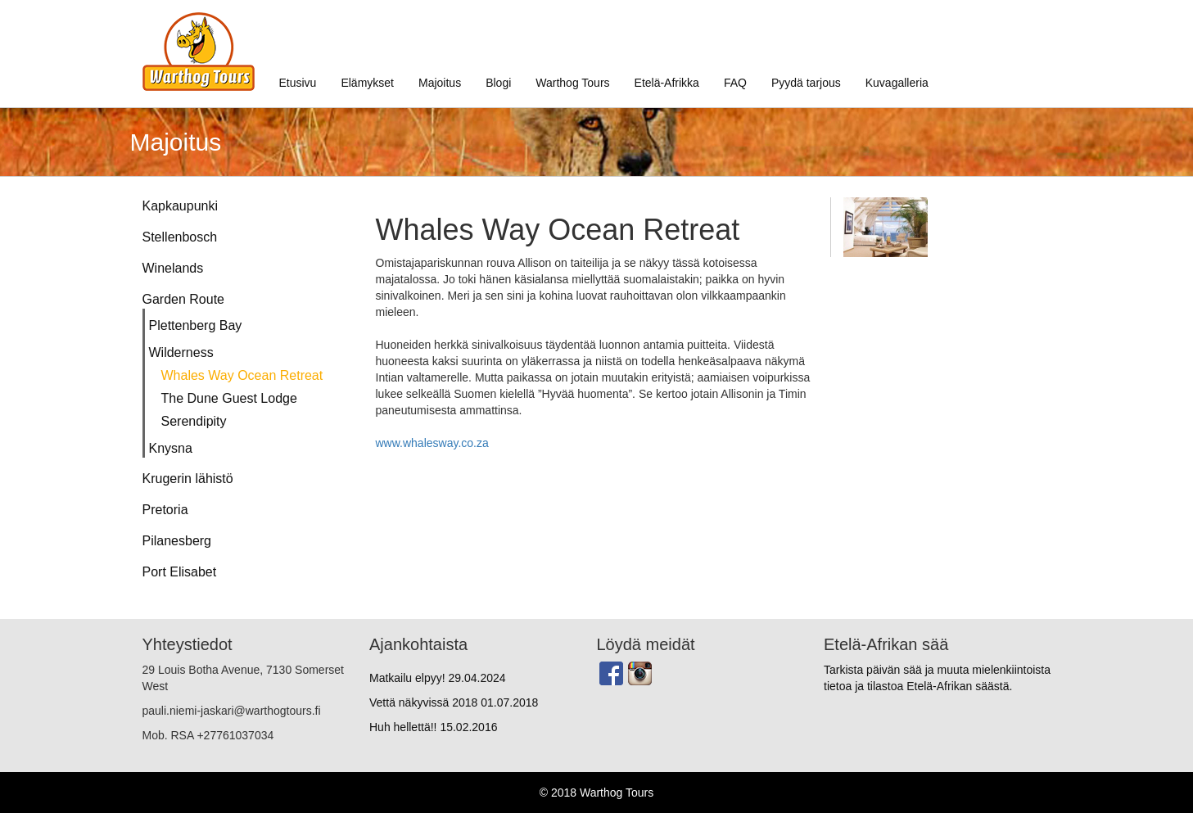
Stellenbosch (180, 237)
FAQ (735, 82)
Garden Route (183, 299)
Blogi (498, 82)
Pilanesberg (177, 541)
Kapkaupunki (180, 206)
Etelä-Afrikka (667, 82)
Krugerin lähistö (187, 479)
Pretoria (165, 510)
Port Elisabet (179, 572)
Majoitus (439, 82)
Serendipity (194, 421)
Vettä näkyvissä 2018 (453, 702)
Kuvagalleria (897, 82)
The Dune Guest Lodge (229, 398)
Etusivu (298, 82)
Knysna (170, 448)
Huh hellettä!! (433, 727)
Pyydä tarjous (806, 82)
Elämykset (367, 82)
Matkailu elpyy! (437, 677)
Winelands (173, 268)
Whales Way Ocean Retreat (242, 375)
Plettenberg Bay (195, 325)
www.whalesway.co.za (432, 442)
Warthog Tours (572, 82)
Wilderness (181, 352)
